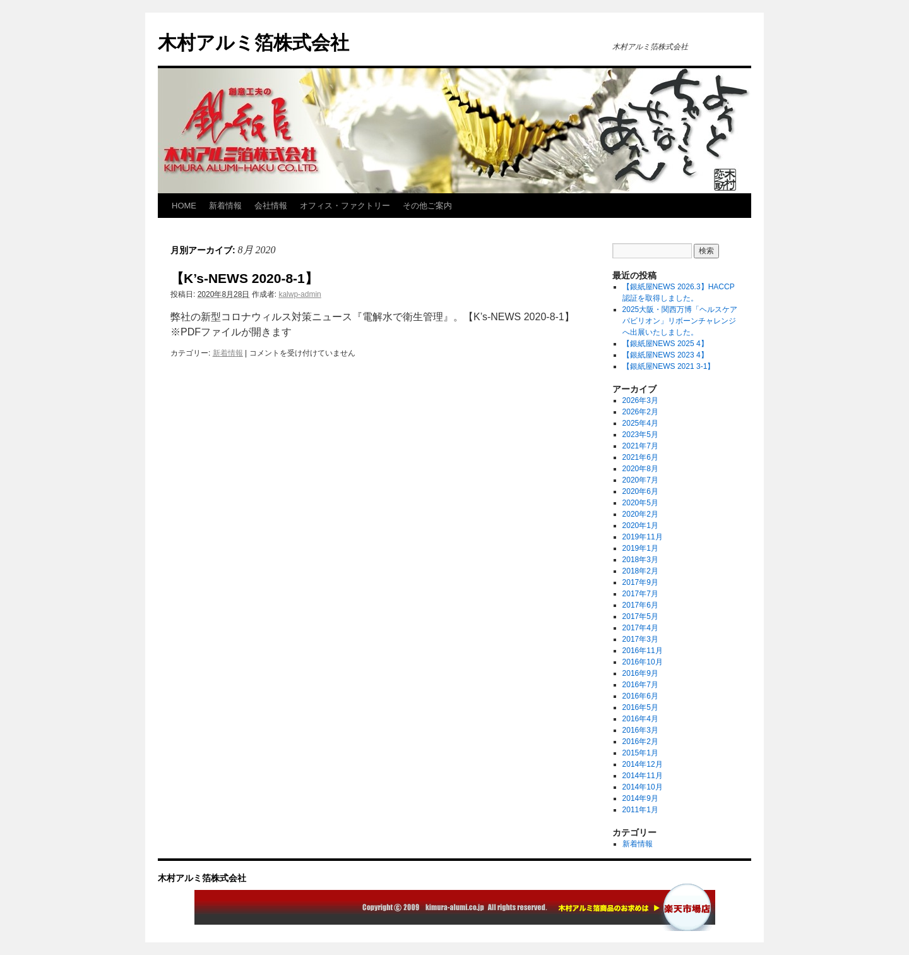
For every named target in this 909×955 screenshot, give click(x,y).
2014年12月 (642, 764)
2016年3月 (640, 730)
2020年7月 (640, 480)
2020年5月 (640, 502)
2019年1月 (640, 548)
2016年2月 (640, 741)
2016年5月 (640, 707)
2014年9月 (640, 798)
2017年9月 (640, 582)
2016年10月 (642, 662)
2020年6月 (640, 491)
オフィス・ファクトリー (345, 205)
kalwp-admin (299, 294)
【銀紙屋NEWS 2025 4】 (665, 343)
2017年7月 (640, 593)
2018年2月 (640, 571)
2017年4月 (640, 627)
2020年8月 (640, 468)
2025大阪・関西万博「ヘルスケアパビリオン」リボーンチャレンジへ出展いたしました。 (680, 321)
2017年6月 (640, 605)
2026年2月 (640, 411)
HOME (184, 205)
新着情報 (225, 205)
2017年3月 (640, 639)
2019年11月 (642, 536)
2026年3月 (640, 400)
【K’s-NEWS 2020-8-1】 (244, 278)
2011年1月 (640, 809)
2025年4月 (640, 423)
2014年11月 (642, 775)
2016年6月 (640, 696)
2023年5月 (640, 434)
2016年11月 (642, 650)
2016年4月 (640, 718)
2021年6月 (640, 457)
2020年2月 (640, 514)
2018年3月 (640, 559)
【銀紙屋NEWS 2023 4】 (665, 355)
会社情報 (270, 205)
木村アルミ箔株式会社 (253, 42)
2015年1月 (640, 752)
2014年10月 (642, 787)
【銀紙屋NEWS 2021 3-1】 (668, 366)
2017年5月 (640, 616)
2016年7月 (640, 684)
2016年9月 (640, 673)
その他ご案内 (427, 205)
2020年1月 (640, 525)
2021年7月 (640, 445)
